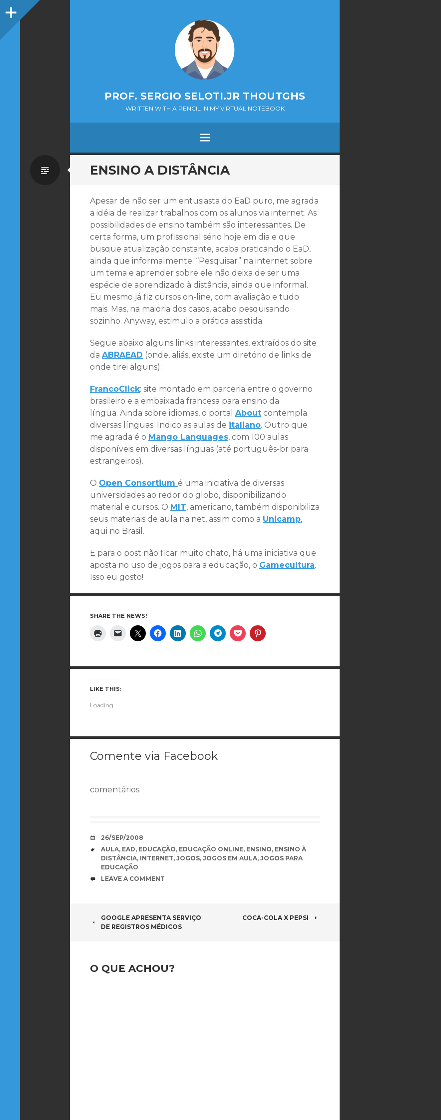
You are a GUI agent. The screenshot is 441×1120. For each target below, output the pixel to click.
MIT (178, 507)
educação (157, 849)
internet (156, 858)
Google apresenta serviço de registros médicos (145, 922)
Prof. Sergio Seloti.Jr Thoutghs (204, 96)
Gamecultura (287, 565)
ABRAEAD (122, 355)
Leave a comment (133, 878)
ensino (259, 849)
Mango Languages (188, 437)
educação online (211, 849)
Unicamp (282, 519)
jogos (188, 858)
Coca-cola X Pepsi (281, 917)
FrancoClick (115, 389)
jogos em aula (230, 858)
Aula (110, 849)
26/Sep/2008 (122, 837)
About (248, 413)
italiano (245, 425)
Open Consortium (138, 483)
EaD (128, 849)
